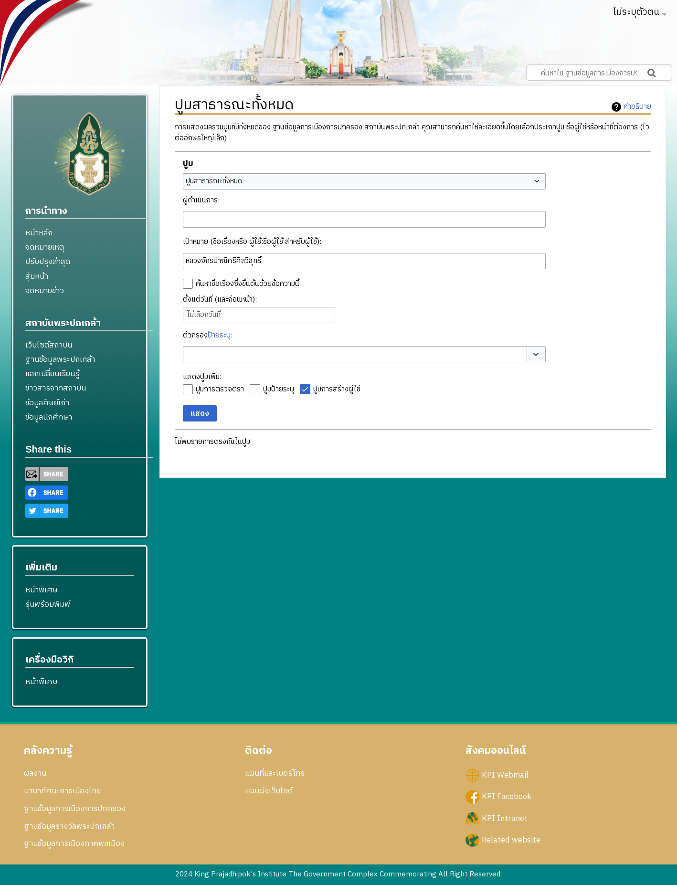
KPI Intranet (505, 818)
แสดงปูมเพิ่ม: (202, 377)
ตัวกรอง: (208, 335)
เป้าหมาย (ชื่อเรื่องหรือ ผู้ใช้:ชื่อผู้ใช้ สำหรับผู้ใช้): (252, 242)
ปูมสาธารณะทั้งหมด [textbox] (214, 181)
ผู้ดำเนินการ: (201, 200)
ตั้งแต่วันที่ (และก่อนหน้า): (220, 300)
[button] (536, 354)
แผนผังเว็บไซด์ (269, 791)
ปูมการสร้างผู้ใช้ (336, 389)
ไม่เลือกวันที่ (204, 315)
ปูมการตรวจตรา (220, 389)
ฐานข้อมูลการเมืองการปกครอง (75, 808)
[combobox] (364, 181)
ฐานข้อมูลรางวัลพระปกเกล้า (69, 826)
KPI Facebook (506, 796)
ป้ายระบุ (219, 335)
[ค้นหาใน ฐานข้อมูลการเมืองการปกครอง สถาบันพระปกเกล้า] (599, 72)
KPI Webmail (505, 775)
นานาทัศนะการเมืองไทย (62, 791)
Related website (511, 839)
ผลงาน (35, 773)
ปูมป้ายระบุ (278, 389)
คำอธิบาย (637, 107)
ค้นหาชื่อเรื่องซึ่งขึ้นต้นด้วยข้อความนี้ (247, 284)
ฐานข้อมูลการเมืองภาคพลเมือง (74, 843)
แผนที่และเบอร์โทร (275, 773)
